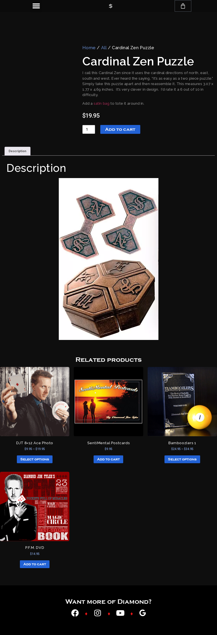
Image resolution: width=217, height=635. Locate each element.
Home (89, 47)
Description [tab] (17, 151)
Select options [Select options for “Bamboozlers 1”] (182, 459)
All (104, 47)
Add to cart (120, 129)
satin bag (101, 103)
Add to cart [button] (108, 459)
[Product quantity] (88, 129)
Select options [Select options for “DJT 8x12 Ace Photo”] (34, 459)
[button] (36, 6)
